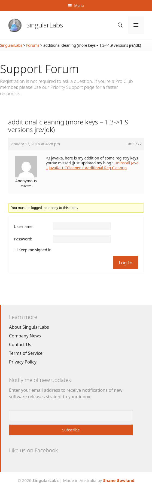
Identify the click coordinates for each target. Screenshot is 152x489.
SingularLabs (44, 24)
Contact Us (20, 344)
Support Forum (39, 68)
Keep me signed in (35, 249)
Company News (25, 336)
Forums (32, 45)
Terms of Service (25, 353)
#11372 (135, 144)
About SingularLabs (29, 327)
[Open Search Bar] (120, 25)
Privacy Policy (23, 362)
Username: (24, 226)
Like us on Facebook (33, 450)
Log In (125, 262)
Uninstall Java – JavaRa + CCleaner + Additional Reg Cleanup (92, 165)
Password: (23, 239)
